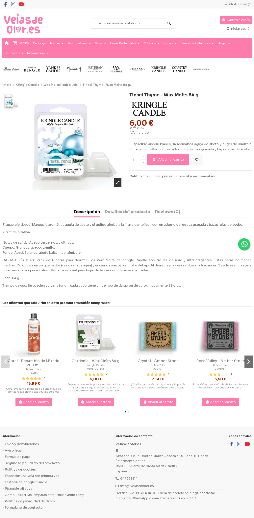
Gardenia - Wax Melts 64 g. (96, 361)
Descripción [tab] (87, 211)
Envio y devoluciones (22, 444)
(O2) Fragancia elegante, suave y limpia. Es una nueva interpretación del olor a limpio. (158, 386)
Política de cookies (20, 469)
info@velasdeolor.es (137, 486)
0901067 (220, 368)
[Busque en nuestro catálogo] (169, 23)
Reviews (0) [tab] (167, 211)
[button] (125, 411)
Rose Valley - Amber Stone (220, 361)
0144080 (33, 373)
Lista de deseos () (238, 4)
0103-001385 (96, 368)
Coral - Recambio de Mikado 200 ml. (33, 363)
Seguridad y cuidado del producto (32, 463)
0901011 (158, 368)
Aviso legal (14, 450)
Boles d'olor (33, 369)
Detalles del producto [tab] (127, 211)
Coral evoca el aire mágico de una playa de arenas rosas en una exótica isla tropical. (33, 390)
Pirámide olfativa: (16, 232)
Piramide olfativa (18, 488)
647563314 (129, 479)
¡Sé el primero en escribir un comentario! (184, 176)
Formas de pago (17, 457)
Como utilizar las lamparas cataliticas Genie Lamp (44, 495)
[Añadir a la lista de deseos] (196, 159)
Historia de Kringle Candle (26, 482)
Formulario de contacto (24, 508)
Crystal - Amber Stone (158, 361)
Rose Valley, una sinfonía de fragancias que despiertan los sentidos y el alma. (220, 386)
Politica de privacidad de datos (30, 501)
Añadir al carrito (168, 160)
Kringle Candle (96, 365)
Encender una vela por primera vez (32, 476)
